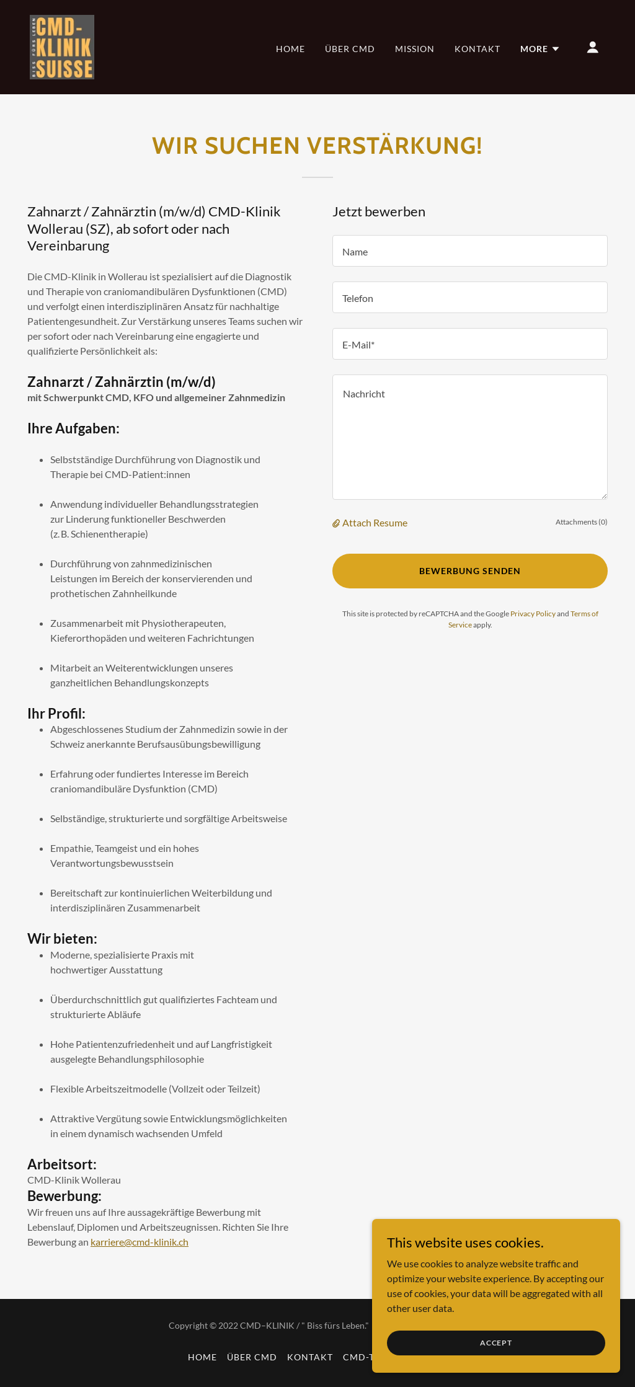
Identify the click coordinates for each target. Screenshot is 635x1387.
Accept (496, 1342)
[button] (540, 49)
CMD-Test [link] (367, 1357)
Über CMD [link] (350, 48)
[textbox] (470, 251)
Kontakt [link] (477, 48)
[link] (62, 45)
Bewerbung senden (470, 570)
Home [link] (290, 48)
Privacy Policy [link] (533, 613)
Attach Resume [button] (374, 522)
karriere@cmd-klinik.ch (140, 1241)
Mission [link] (415, 48)
